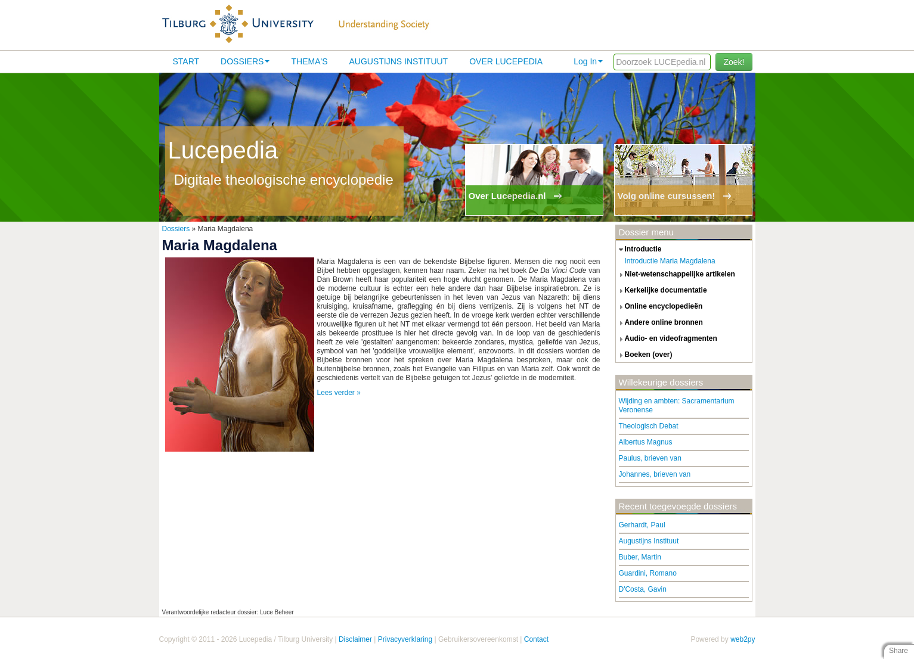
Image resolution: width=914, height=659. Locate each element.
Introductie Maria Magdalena (670, 261)
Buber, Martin (640, 557)
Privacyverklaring (405, 639)
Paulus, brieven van (650, 458)
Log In (588, 61)
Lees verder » (339, 392)
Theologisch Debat (648, 426)
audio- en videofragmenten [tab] (666, 339)
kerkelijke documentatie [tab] (661, 291)
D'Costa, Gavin (643, 589)
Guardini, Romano (648, 573)
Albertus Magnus (646, 442)
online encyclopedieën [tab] (659, 307)
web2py (742, 639)
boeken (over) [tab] (644, 355)
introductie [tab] (639, 249)
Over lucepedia (506, 61)
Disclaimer (355, 639)
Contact (536, 639)
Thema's (309, 61)
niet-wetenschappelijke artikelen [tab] (675, 274)
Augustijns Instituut (398, 61)
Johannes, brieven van (655, 474)
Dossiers (245, 61)
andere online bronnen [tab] (659, 323)
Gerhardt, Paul (642, 525)
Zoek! (733, 62)
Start (186, 61)
